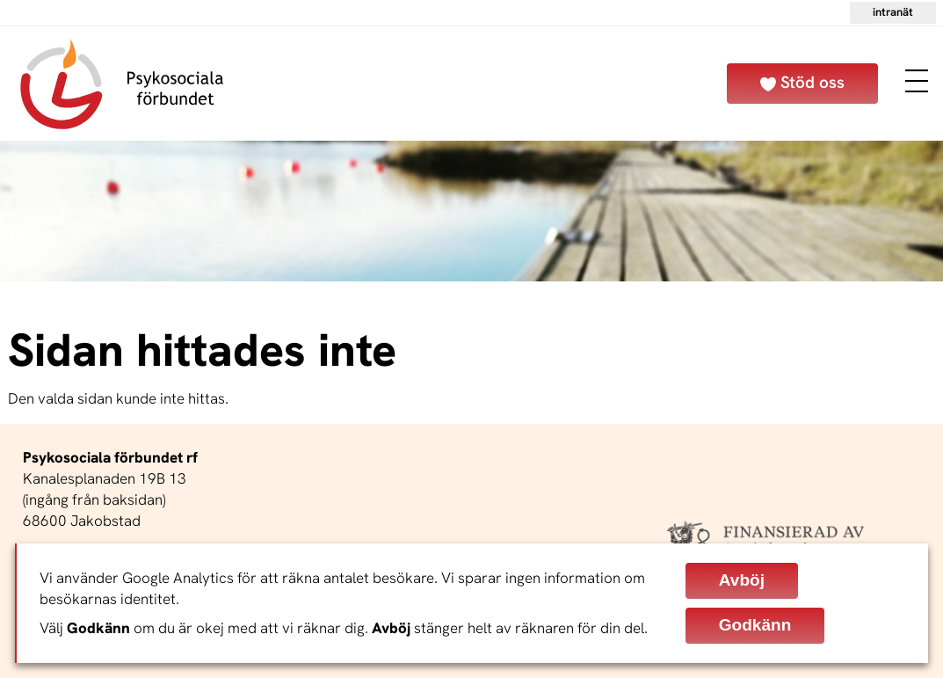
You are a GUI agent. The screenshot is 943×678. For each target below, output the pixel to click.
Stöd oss (812, 82)
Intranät (893, 11)
